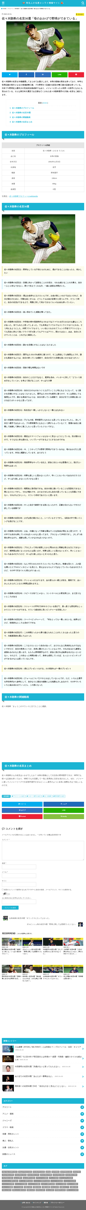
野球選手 (7, 796)
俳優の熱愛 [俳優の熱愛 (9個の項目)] (45, 1187)
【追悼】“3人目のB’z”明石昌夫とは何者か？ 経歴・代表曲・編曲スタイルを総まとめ (42, 1058)
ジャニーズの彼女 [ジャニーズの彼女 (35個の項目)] (21, 1184)
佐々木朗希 (47, 796)
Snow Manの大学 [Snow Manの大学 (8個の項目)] (33, 1175)
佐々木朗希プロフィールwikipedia (23, 196)
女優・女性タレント (10, 1147)
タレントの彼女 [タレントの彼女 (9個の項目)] (72, 1184)
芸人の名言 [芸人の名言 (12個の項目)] (50, 1190)
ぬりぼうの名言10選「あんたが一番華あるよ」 (32, 1077)
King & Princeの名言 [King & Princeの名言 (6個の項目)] (25, 1172)
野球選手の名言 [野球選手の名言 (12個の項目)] (60, 1190)
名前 (4, 863)
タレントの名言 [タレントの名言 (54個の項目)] (61, 1184)
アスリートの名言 (19, 796)
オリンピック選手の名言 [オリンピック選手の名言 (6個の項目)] (10, 1181)
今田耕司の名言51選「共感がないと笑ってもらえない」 (36, 1067)
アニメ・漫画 (7, 1114)
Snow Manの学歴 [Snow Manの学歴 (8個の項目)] (46, 1175)
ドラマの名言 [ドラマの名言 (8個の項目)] (18, 1187)
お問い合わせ (26, 1202)
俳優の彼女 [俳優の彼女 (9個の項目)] (36, 1187)
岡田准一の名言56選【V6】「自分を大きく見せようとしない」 (39, 1087)
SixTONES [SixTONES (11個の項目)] (55, 1172)
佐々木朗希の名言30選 (20, 113)
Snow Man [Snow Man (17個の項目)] (77, 1172)
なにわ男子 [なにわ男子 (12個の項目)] (18, 1178)
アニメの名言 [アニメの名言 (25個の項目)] (54, 1178)
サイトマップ (37, 1202)
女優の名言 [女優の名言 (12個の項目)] (74, 1187)
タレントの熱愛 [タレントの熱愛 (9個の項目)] (7, 1187)
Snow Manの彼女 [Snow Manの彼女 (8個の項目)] (58, 1175)
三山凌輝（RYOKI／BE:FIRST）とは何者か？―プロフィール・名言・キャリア (41, 1048)
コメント (5, 839)
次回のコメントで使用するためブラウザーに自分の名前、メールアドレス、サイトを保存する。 (38, 889)
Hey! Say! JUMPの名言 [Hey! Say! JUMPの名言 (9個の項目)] (10, 1172)
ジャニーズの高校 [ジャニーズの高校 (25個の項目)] (34, 1184)
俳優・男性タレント (10, 1134)
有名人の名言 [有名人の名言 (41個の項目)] (7, 1190)
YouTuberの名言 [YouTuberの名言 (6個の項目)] (7, 1178)
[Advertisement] (43, 1016)
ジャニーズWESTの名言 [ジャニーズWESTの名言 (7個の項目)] (41, 1181)
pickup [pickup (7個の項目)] (48, 1172)
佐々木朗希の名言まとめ (21, 122)
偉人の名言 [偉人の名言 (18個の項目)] (54, 1187)
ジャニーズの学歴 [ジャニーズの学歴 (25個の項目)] (8, 1184)
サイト (4, 881)
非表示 (45, 103)
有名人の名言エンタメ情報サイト (42, 1207)
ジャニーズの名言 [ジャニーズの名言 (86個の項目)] (56, 1181)
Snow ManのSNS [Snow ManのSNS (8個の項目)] (8, 1175)
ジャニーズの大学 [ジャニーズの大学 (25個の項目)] (69, 1181)
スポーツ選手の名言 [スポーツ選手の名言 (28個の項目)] (48, 1184)
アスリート (7, 1107)
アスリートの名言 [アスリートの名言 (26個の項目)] (42, 1178)
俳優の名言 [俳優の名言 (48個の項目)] (28, 1187)
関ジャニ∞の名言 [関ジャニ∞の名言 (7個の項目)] (72, 1190)
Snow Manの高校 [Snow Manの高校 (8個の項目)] (71, 1175)
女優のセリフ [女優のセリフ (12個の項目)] (64, 1187)
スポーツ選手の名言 (34, 796)
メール (5, 872)
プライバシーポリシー (57, 1202)
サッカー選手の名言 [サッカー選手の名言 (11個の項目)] (26, 1181)
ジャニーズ (7, 1120)
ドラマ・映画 (7, 1127)
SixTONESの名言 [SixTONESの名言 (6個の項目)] (66, 1172)
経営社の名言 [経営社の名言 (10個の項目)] (40, 1190)
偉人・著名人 (7, 1141)
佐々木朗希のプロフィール (22, 108)
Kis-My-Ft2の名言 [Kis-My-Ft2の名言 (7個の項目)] (38, 1172)
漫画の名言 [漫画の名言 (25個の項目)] (30, 1190)
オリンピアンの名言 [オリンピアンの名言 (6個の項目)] (66, 1178)
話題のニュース (8, 1154)
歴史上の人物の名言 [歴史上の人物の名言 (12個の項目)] (19, 1190)
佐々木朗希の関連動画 (20, 117)
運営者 (46, 1202)
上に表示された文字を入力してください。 (17, 898)
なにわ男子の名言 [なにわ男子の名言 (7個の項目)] (29, 1178)
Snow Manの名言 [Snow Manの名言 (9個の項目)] (20, 1175)
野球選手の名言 (60, 796)
